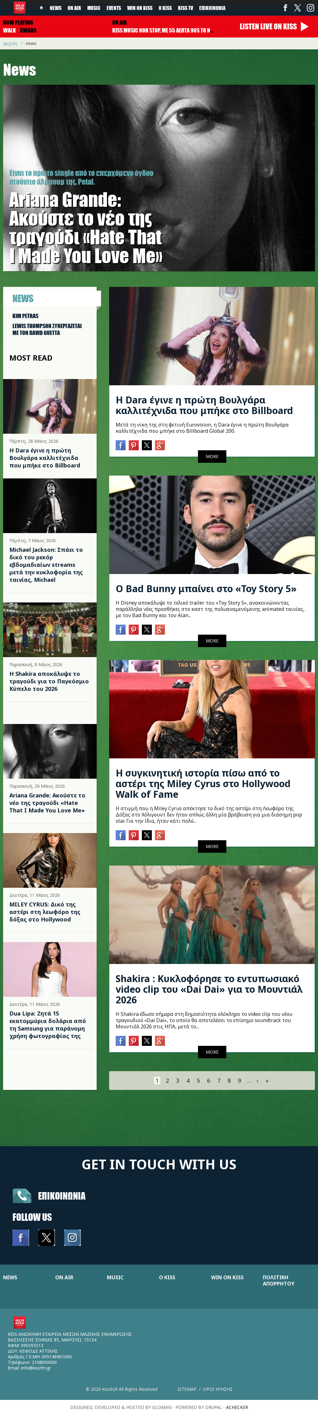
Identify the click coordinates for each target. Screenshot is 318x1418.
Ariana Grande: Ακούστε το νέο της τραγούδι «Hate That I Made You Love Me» (47, 802)
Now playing (18, 22)
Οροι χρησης (218, 1389)
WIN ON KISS (227, 1277)
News (55, 8)
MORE (212, 456)
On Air (74, 8)
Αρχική (10, 43)
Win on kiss (139, 8)
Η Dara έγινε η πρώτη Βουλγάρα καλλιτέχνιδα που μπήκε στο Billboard (44, 458)
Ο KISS (167, 1277)
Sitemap (186, 1389)
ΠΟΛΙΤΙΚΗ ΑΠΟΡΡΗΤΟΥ (278, 1280)
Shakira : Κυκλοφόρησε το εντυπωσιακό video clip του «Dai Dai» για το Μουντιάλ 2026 (209, 989)
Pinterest (134, 445)
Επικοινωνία (212, 8)
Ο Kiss (165, 8)
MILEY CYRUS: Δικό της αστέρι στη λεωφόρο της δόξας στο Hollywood (44, 912)
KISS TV (185, 8)
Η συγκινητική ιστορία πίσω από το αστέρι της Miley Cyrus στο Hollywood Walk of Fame (203, 783)
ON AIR (64, 1277)
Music (93, 8)
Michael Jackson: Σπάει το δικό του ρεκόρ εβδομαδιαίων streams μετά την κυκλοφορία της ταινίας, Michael (46, 564)
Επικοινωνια (61, 1195)
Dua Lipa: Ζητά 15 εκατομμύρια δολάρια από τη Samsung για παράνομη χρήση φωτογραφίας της (47, 1025)
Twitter (297, 7)
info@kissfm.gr (36, 1368)
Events (114, 8)
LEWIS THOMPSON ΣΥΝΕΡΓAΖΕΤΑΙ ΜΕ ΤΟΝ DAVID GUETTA (47, 329)
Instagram (310, 7)
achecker (237, 1407)
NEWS (10, 1277)
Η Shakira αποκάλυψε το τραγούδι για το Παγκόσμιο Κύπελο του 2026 (49, 681)
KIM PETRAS (25, 315)
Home (41, 7)
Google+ (160, 445)
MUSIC (115, 1277)
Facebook (285, 7)
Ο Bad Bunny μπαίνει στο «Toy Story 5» (206, 588)
